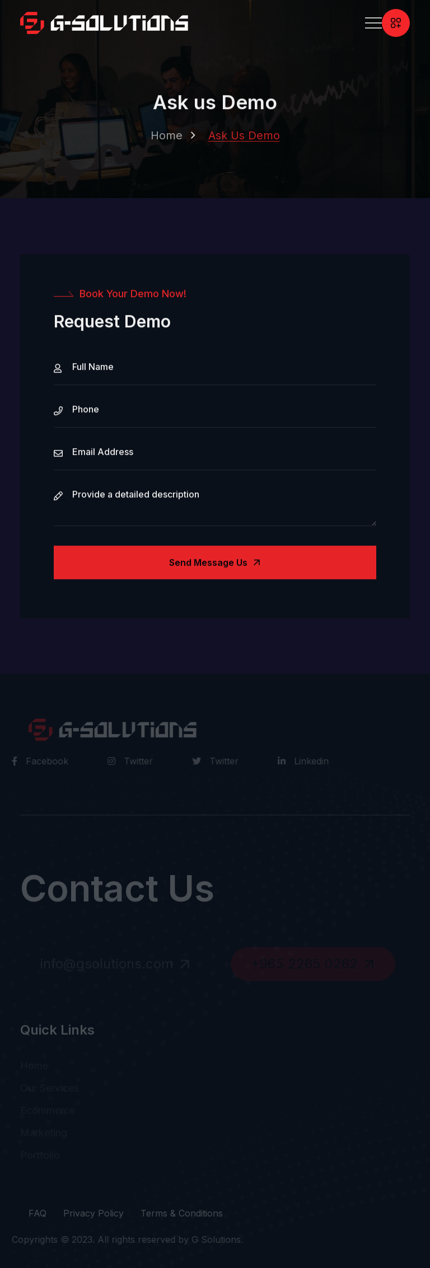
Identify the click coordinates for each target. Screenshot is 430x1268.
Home (167, 138)
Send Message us (216, 564)
